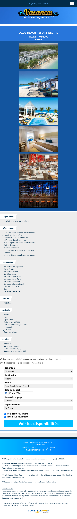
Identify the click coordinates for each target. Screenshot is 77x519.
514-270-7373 (34, 450)
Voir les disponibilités (39, 423)
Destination (10, 375)
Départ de (9, 367)
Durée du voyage (13, 397)
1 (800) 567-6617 (39, 3)
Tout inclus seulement (17, 416)
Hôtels (7, 382)
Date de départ (12, 390)
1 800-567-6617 (45, 450)
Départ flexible (12, 404)
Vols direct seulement (17, 413)
